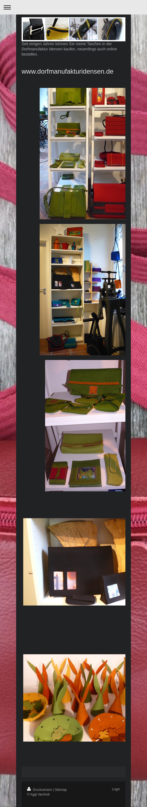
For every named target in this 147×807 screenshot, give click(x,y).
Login (116, 789)
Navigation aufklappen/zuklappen (73, 7)
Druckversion (40, 790)
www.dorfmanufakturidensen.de (67, 71)
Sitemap (61, 790)
